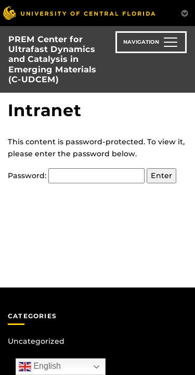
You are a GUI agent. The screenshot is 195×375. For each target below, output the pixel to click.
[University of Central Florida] (79, 13)
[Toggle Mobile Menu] (184, 12)
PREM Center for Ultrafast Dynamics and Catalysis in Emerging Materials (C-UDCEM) (52, 59)
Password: (76, 175)
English (40, 366)
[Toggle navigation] (151, 42)
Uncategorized (36, 341)
